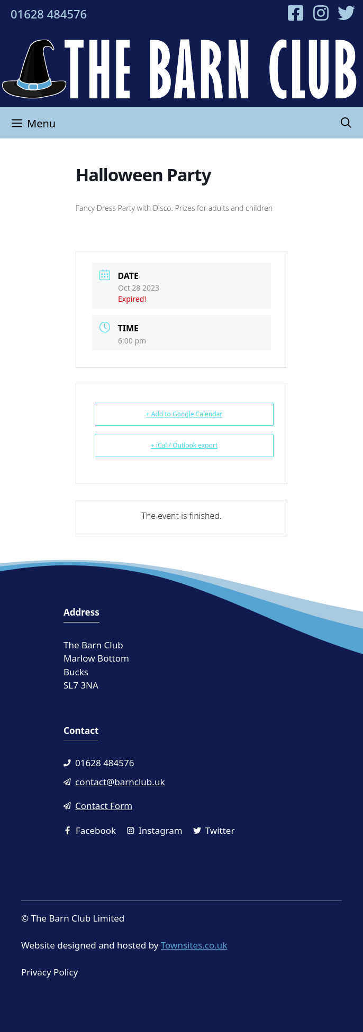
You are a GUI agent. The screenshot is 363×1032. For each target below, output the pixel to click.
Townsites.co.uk (194, 945)
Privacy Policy (49, 972)
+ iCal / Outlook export (184, 445)
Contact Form (103, 805)
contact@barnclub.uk (120, 782)
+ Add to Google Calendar (184, 414)
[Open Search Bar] (346, 122)
